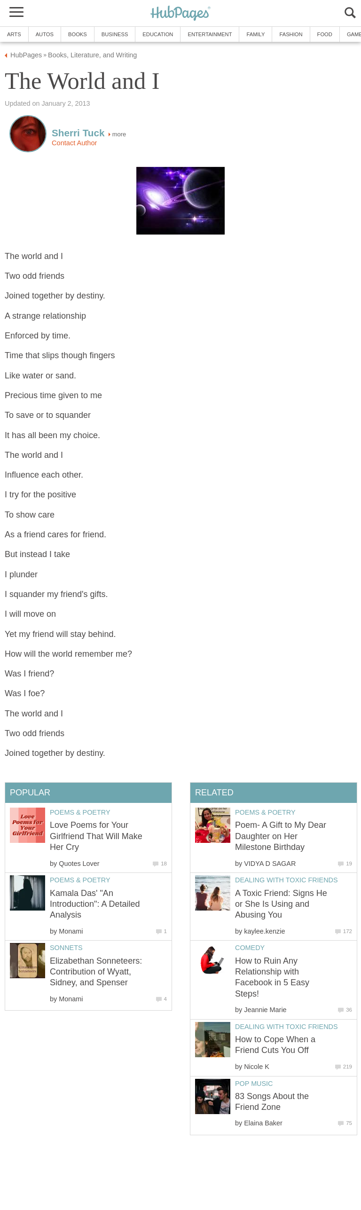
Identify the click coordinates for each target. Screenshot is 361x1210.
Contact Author (74, 143)
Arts (14, 34)
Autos (45, 34)
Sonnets (66, 947)
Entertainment (210, 34)
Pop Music (254, 1083)
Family (255, 34)
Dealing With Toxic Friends (286, 880)
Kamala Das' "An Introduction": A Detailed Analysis (95, 904)
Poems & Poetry (265, 812)
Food (324, 34)
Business (115, 34)
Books (77, 34)
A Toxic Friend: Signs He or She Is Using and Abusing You (281, 904)
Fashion (290, 34)
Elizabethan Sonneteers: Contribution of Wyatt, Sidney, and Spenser (96, 972)
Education (157, 34)
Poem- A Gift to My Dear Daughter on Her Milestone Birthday (280, 836)
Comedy (250, 947)
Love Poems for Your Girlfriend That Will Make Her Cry (96, 836)
